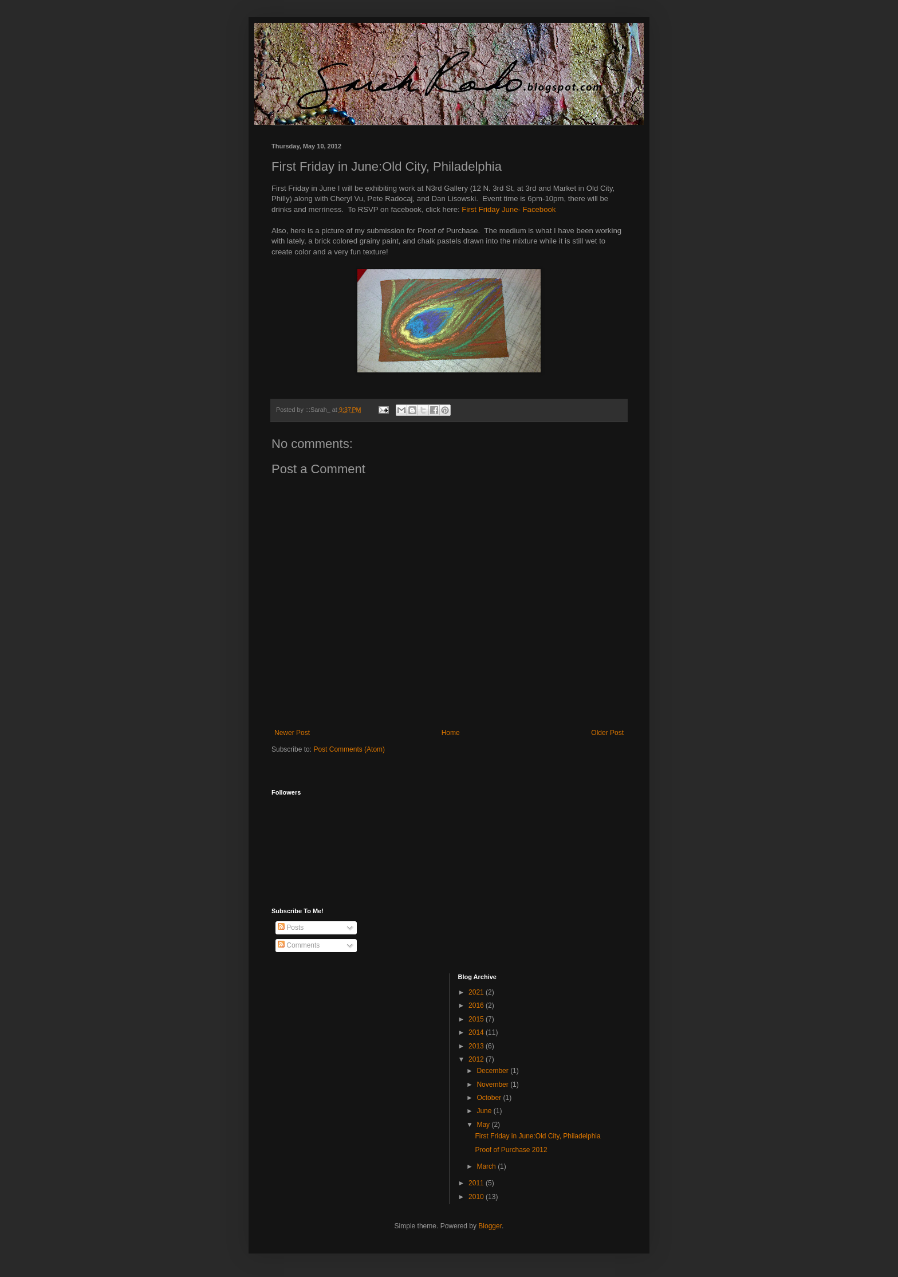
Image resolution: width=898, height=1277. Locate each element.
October (489, 1098)
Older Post (607, 733)
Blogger (490, 1226)
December (493, 1071)
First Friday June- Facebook (509, 209)
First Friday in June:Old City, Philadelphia (537, 1136)
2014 (477, 1032)
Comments (299, 945)
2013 (477, 1046)
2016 (477, 1005)
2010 (477, 1197)
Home (451, 733)
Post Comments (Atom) (349, 749)
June (484, 1111)
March (487, 1166)
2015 (477, 1019)
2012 (477, 1059)
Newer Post (292, 733)
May (483, 1125)
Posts (291, 928)
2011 (477, 1183)
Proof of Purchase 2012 (511, 1150)
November (493, 1084)
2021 (477, 992)
